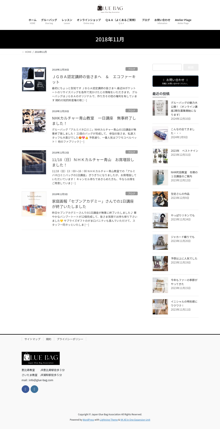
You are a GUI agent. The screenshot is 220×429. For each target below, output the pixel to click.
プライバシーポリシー (70, 339)
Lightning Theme (109, 419)
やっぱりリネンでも (183, 215)
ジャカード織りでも (183, 237)
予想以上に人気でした (184, 258)
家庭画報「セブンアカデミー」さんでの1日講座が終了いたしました (93, 203)
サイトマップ (33, 339)
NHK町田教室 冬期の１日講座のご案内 (184, 174)
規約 (48, 339)
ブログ (131, 69)
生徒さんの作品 (180, 194)
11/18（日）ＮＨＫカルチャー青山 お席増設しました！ (93, 162)
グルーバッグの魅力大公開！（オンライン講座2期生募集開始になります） (184, 108)
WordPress (88, 419)
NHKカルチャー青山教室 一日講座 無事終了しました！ (94, 120)
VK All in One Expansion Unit (135, 419)
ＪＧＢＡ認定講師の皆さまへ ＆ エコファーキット (94, 79)
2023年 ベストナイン (184, 151)
